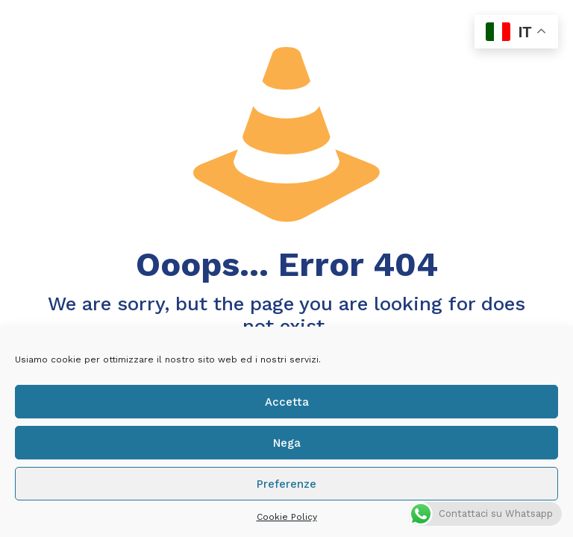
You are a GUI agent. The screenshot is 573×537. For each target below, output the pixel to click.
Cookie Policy (287, 517)
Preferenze (286, 484)
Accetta (287, 402)
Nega (287, 443)
